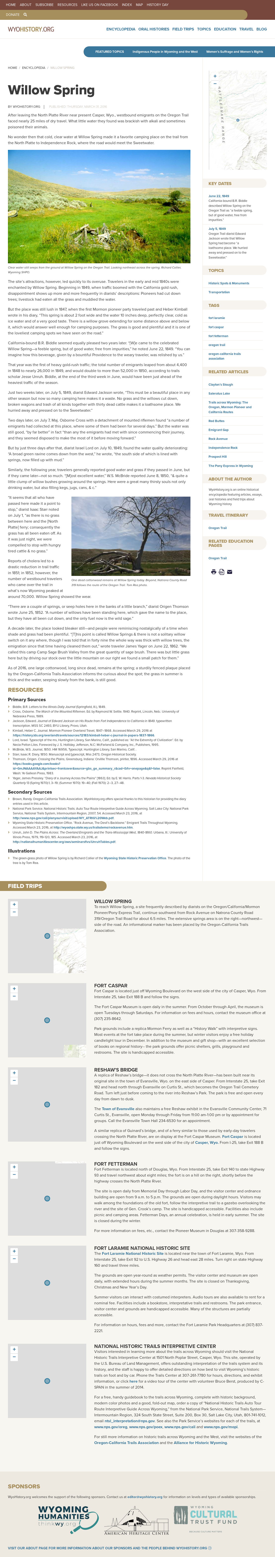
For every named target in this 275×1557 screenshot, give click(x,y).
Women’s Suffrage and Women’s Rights (234, 51)
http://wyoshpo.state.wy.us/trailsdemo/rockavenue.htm (93, 827)
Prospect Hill (218, 456)
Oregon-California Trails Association (126, 1443)
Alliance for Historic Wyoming (200, 1443)
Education (234, 32)
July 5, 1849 (217, 228)
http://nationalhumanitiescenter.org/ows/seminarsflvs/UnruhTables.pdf (64, 841)
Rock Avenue (218, 438)
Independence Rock (223, 447)
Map (139, 5)
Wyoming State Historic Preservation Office (135, 858)
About (25, 5)
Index (127, 5)
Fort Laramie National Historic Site (142, 1248)
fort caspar (216, 327)
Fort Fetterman (115, 1163)
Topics (217, 32)
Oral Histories (177, 32)
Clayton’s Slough (221, 384)
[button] (237, 120)
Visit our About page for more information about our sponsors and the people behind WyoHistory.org (107, 1554)
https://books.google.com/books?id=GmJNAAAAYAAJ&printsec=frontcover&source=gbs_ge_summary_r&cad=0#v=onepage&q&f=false (86, 766)
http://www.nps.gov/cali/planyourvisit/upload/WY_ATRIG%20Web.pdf (63, 818)
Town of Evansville (118, 1109)
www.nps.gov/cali (179, 1427)
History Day (158, 5)
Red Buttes (216, 421)
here (133, 1381)
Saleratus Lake (219, 393)
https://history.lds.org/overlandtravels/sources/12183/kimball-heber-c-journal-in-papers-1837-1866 (83, 735)
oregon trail (217, 345)
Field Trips (200, 32)
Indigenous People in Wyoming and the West (165, 51)
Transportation (219, 292)
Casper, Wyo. (207, 1142)
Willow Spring (113, 901)
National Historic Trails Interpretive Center (155, 1346)
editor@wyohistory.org (144, 1496)
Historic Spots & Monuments (229, 283)
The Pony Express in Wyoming (231, 465)
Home (11, 5)
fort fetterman (218, 336)
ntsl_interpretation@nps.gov (130, 1421)
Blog (263, 32)
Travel (250, 32)
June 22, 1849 (219, 196)
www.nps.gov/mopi (221, 1427)
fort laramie (217, 318)
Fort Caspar (110, 985)
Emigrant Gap (219, 430)
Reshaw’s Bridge (116, 1069)
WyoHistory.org (26, 106)
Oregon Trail (218, 528)
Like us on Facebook (99, 5)
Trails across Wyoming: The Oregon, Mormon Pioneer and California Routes (230, 407)
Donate (13, 15)
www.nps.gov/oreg (110, 1427)
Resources (67, 5)
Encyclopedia (152, 32)
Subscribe (44, 5)
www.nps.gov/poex (145, 1427)
